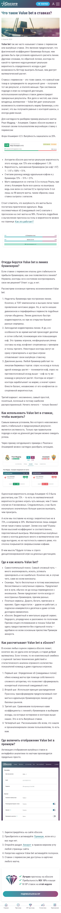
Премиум (39, 836)
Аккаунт (27, 844)
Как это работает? (24, 221)
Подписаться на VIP (30, 894)
